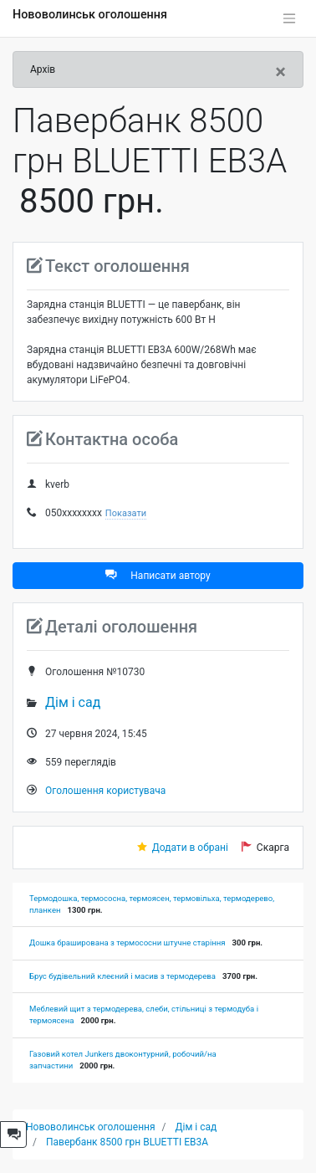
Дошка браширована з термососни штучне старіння (127, 942)
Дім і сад (72, 702)
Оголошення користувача (105, 791)
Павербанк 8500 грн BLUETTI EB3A (127, 1142)
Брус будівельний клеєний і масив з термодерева (122, 976)
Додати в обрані (190, 847)
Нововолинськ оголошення (90, 15)
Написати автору (157, 575)
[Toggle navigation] (289, 18)
